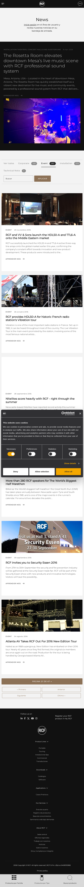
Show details (70, 463)
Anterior (61, 689)
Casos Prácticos (42, 795)
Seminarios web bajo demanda (42, 819)
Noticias (42, 844)
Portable (42, 748)
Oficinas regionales (42, 838)
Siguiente (21, 695)
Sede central (42, 834)
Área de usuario (42, 809)
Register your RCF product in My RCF (63, 717)
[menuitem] (42, 871)
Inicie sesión (30, 25)
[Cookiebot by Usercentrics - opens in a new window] (63, 413)
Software (42, 780)
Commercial (42, 758)
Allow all (68, 471)
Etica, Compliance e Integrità (42, 851)
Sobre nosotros (42, 848)
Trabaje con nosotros (42, 841)
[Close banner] (80, 413)
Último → (61, 695)
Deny (15, 471)
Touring (42, 751)
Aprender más (11, 95)
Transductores (42, 761)
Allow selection (42, 471)
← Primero (21, 689)
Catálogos (42, 776)
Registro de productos (42, 813)
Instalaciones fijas (42, 755)
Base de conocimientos (42, 816)
